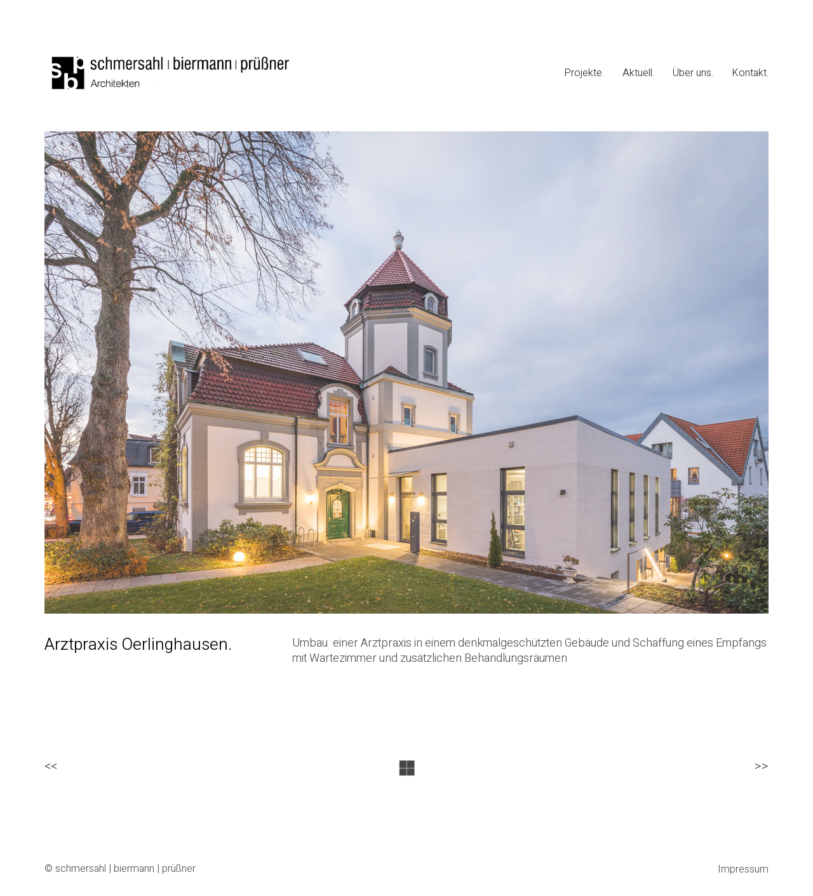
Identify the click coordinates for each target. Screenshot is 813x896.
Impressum (743, 869)
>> (762, 766)
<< (50, 766)
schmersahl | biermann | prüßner (125, 869)
